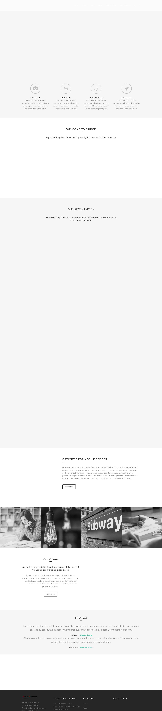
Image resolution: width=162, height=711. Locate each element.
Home (85, 673)
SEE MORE (51, 564)
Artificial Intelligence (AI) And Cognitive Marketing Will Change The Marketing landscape (66, 676)
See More (69, 456)
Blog (84, 686)
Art (84, 682)
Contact (86, 690)
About (85, 678)
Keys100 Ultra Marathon (62, 699)
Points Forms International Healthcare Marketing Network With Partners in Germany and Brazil (66, 689)
